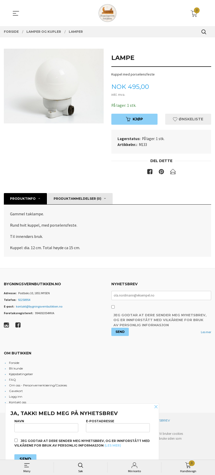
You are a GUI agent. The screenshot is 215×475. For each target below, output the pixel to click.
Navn (46, 425)
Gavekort (16, 391)
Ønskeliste (188, 119)
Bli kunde (16, 369)
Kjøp (134, 119)
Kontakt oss (17, 402)
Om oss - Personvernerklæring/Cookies (38, 385)
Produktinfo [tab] (23, 199)
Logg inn (15, 397)
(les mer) (112, 445)
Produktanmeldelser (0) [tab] (77, 199)
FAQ (12, 380)
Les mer (206, 332)
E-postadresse (118, 425)
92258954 (24, 300)
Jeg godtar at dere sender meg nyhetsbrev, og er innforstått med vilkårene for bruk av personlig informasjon (160, 320)
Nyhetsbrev (159, 421)
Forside (14, 363)
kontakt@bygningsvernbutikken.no (39, 306)
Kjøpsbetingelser (21, 374)
